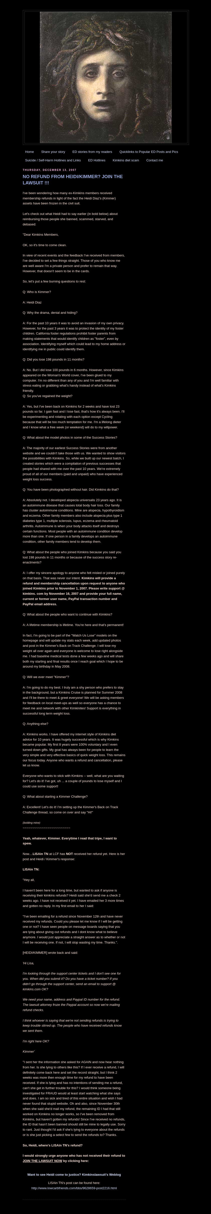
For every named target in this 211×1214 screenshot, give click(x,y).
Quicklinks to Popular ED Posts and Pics (148, 152)
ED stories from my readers (92, 152)
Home (29, 152)
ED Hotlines (96, 160)
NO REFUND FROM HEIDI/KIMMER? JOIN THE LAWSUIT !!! (73, 179)
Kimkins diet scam (126, 160)
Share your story (53, 152)
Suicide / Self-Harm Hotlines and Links (53, 160)
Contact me (154, 160)
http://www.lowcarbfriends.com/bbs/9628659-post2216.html (74, 1188)
